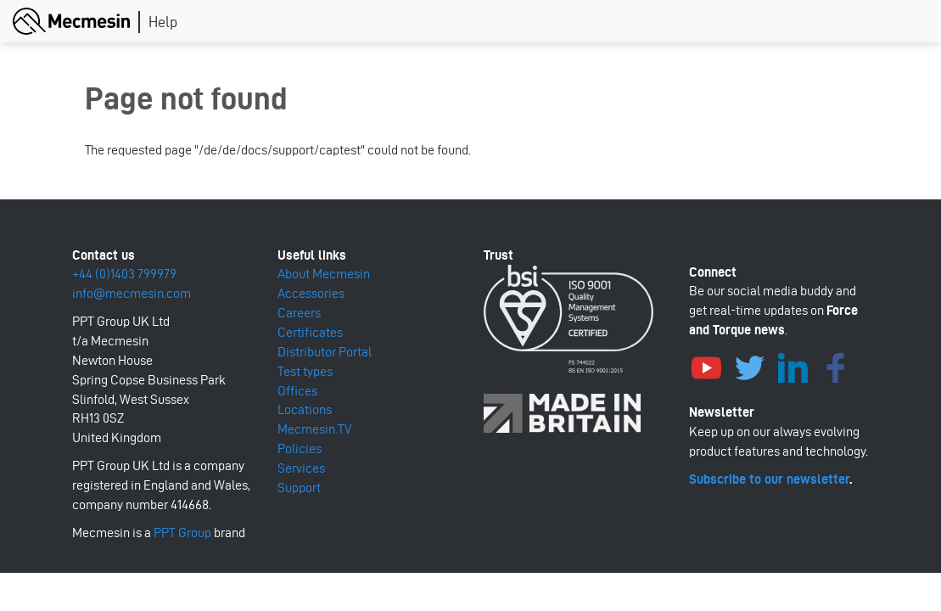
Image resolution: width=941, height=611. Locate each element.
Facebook (836, 366)
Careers (299, 313)
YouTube (706, 366)
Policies (299, 448)
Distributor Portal (324, 352)
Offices (297, 391)
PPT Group (182, 532)
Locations (304, 409)
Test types (305, 371)
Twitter (749, 366)
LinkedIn (792, 366)
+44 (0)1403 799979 (124, 273)
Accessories (310, 293)
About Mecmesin (323, 273)
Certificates (310, 332)
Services (301, 468)
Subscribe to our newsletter (769, 479)
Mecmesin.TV (314, 429)
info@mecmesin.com (131, 293)
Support (299, 487)
